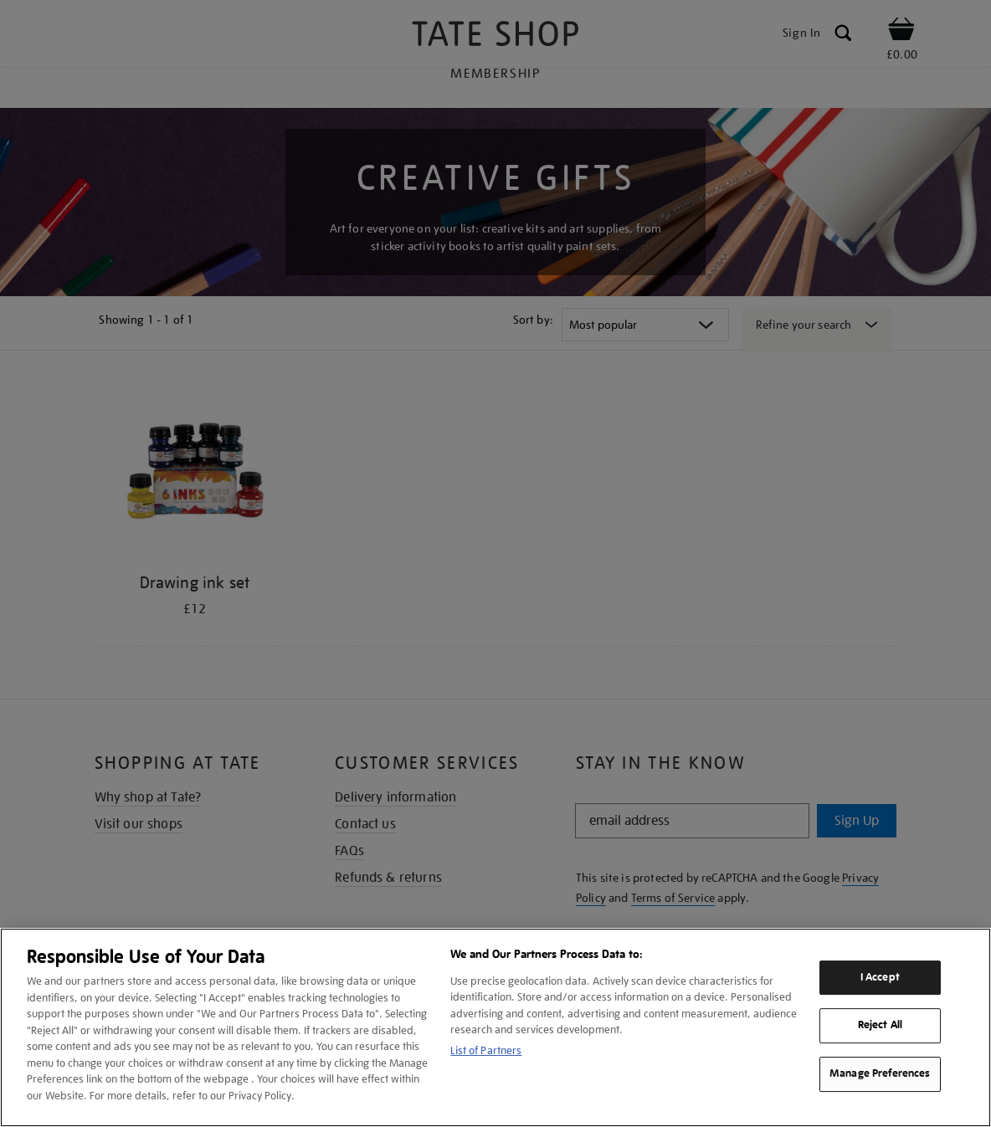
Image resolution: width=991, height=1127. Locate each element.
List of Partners (485, 1050)
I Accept (880, 977)
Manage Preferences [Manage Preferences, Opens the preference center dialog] (879, 1073)
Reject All (880, 1025)
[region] (495, 1027)
